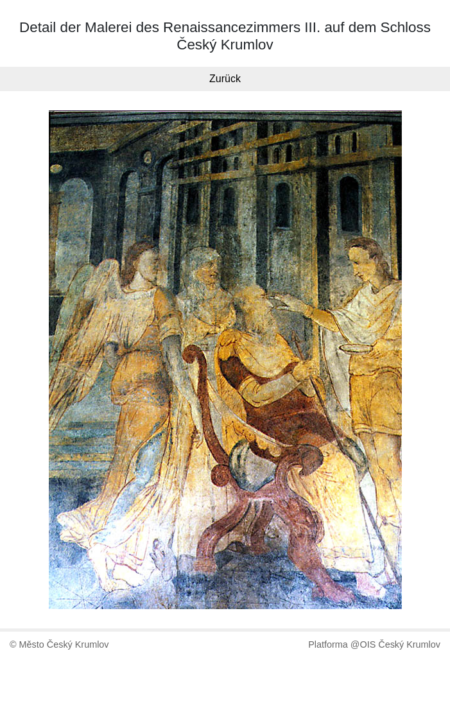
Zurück (225, 78)
